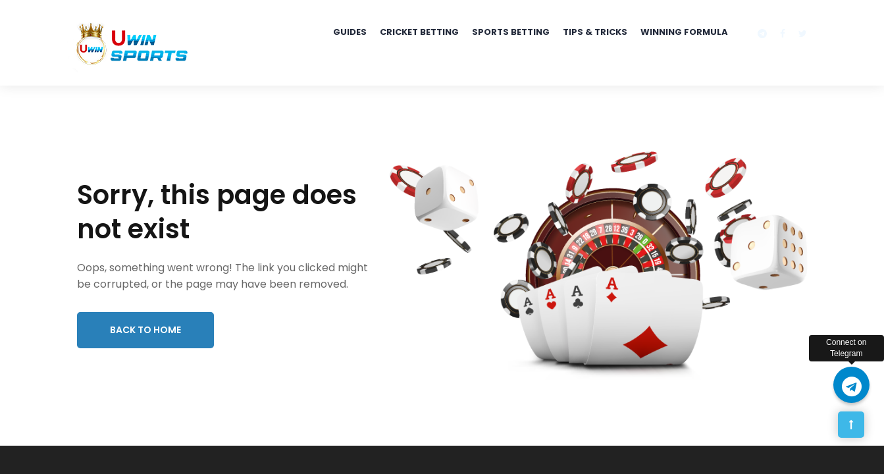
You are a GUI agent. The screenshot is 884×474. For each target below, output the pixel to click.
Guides (350, 32)
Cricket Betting (419, 32)
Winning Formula (684, 32)
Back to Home (145, 329)
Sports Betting (511, 32)
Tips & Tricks (595, 32)
